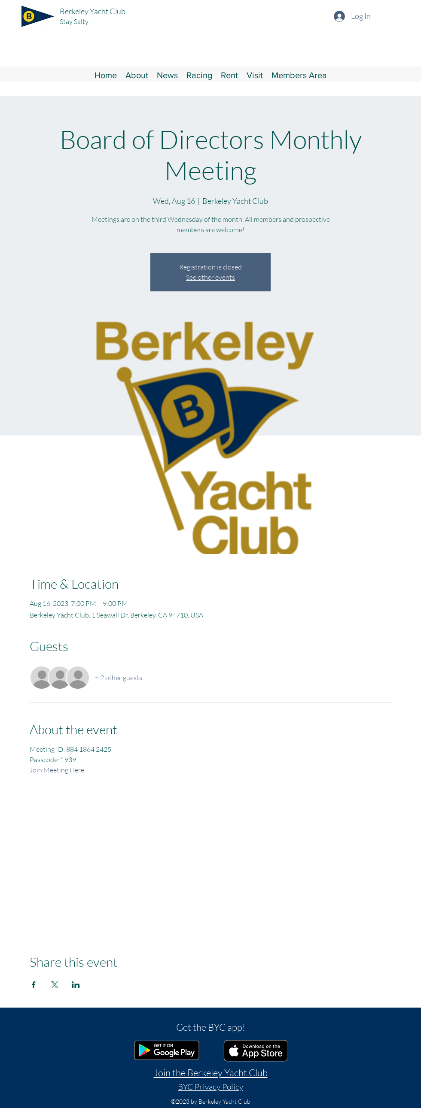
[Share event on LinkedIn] (76, 984)
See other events (210, 277)
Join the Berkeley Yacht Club (211, 1072)
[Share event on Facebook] (34, 984)
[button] (137, 74)
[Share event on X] (55, 984)
